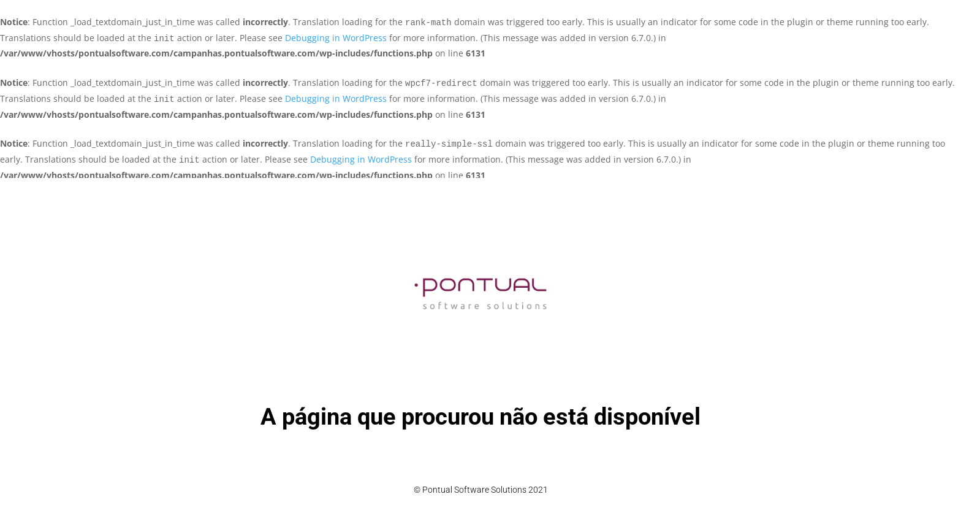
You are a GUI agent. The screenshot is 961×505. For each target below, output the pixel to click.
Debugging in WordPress (336, 38)
